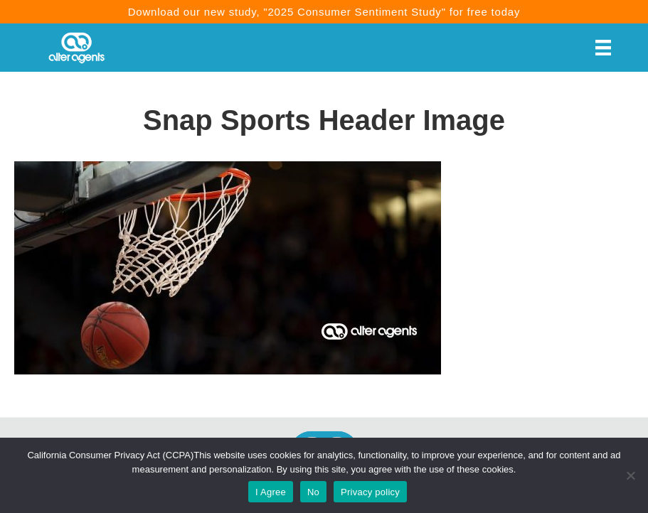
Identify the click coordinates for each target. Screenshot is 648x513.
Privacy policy (370, 492)
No (313, 492)
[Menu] (603, 47)
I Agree (270, 492)
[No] (630, 475)
